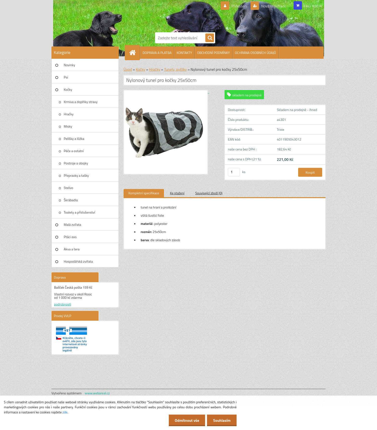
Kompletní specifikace (143, 192)
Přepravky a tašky (76, 175)
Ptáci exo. (70, 236)
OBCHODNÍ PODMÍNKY (213, 52)
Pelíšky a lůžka (74, 138)
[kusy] (234, 172)
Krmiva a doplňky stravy (81, 101)
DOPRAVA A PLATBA (157, 52)
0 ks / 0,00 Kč (313, 5)
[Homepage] (134, 52)
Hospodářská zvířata (78, 261)
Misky (68, 126)
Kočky (68, 89)
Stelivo (68, 187)
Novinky (69, 64)
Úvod (128, 69)
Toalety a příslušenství (79, 212)
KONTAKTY (184, 52)
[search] (209, 38)
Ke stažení (177, 192)
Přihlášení (239, 6)
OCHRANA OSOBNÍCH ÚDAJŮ (255, 52)
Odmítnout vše (187, 420)
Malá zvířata (72, 224)
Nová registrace (273, 6)
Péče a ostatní (74, 150)
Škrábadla (71, 199)
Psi (66, 77)
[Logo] (172, 15)
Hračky (69, 114)
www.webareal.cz (97, 393)
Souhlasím (222, 420)
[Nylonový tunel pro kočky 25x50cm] (166, 91)
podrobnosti (62, 304)
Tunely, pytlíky (175, 69)
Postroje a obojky (76, 163)
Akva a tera (72, 249)
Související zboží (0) (208, 192)
